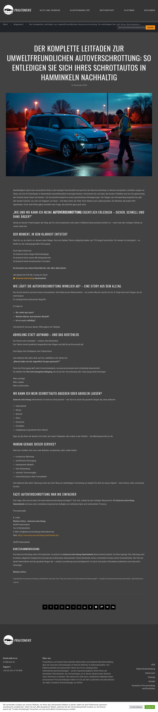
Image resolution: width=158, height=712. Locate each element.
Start (5, 24)
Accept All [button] (149, 707)
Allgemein (18, 24)
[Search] (150, 27)
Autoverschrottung (25, 278)
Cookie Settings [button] (136, 707)
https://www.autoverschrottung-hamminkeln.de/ (38, 535)
